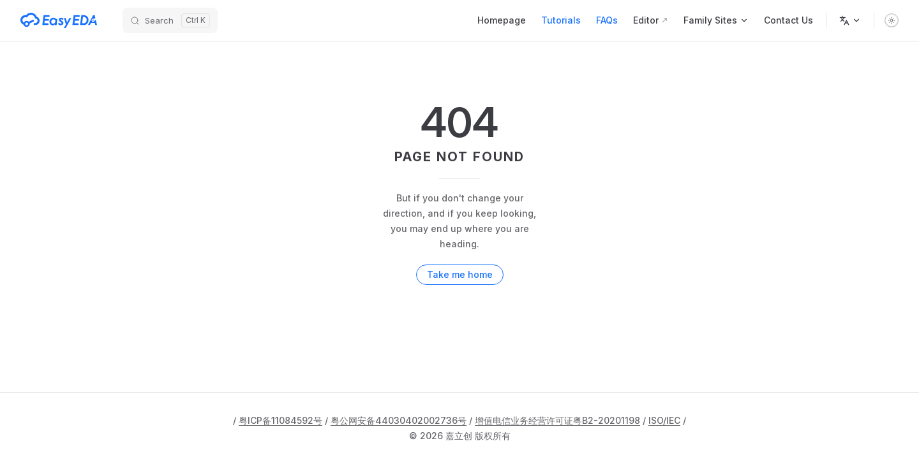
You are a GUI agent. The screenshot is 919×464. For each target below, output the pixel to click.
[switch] (892, 20)
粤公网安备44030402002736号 (399, 420)
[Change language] (850, 20)
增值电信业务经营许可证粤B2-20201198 (557, 420)
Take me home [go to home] (460, 274)
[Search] (170, 20)
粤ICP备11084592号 (280, 420)
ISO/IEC (664, 420)
